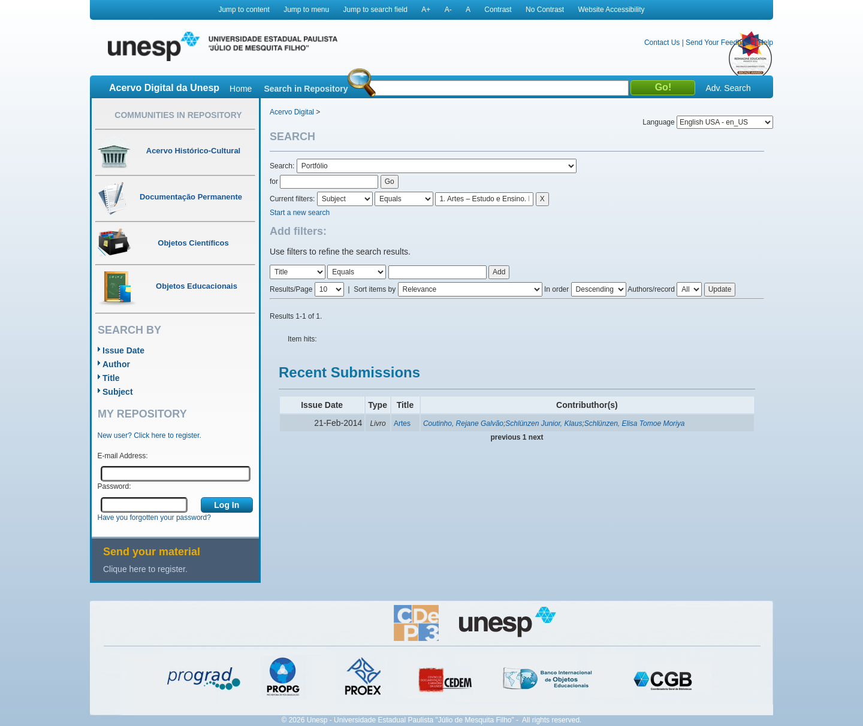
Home (241, 88)
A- (448, 9)
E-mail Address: (123, 456)
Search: (283, 166)
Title (111, 378)
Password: (114, 486)
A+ (425, 9)
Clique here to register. (145, 569)
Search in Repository (306, 88)
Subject (117, 392)
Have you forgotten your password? (154, 517)
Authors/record (651, 289)
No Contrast (545, 9)
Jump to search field (375, 9)
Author (116, 364)
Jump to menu (306, 9)
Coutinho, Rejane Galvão (463, 423)
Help (765, 42)
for (274, 181)
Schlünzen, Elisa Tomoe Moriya (634, 423)
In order (556, 289)
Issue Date (123, 350)
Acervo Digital (292, 112)
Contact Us (662, 42)
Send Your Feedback (719, 42)
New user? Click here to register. (149, 435)
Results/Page (291, 289)
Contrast (497, 9)
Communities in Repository (178, 115)
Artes (402, 423)
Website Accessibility (611, 9)
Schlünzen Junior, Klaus (543, 423)
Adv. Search (727, 88)
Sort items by (375, 289)
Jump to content (243, 9)
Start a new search (300, 212)
